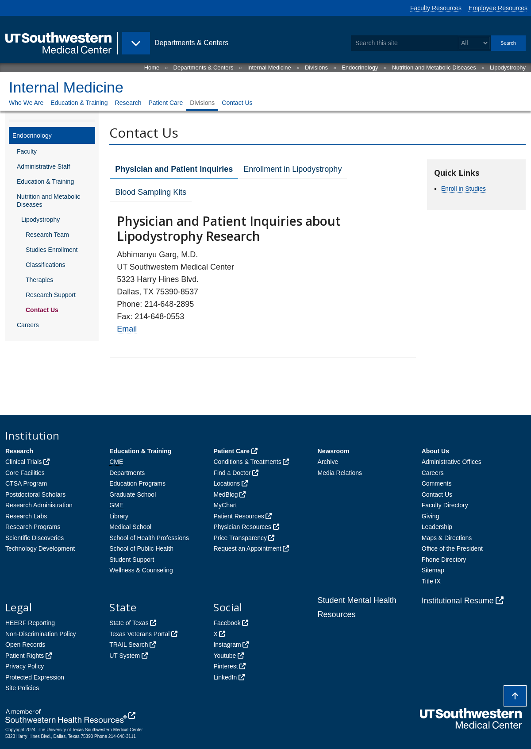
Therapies (39, 279)
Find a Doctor (231, 472)
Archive (328, 461)
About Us (435, 451)
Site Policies (22, 687)
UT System (124, 655)
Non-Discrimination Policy (40, 633)
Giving (430, 516)
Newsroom (334, 451)
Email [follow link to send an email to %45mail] (127, 328)
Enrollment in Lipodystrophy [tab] (292, 169)
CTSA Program (26, 483)
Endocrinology (360, 67)
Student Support (131, 559)
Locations (226, 483)
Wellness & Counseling (141, 570)
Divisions (316, 67)
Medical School (130, 526)
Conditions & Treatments (247, 461)
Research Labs (26, 516)
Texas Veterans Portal (139, 633)
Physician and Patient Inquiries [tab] (174, 169)
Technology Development (40, 548)
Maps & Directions (447, 537)
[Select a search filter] (474, 43)
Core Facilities (25, 472)
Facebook (226, 622)
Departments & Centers (203, 67)
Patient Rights (24, 655)
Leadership (437, 526)
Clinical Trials (23, 461)
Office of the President (452, 548)
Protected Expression (34, 677)
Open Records (25, 644)
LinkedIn (225, 677)
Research (128, 102)
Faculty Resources (436, 8)
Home (152, 67)
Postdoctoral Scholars (35, 494)
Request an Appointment (247, 548)
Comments (437, 483)
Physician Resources (242, 526)
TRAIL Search (128, 644)
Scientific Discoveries (34, 537)
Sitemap (433, 570)
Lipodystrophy (508, 67)
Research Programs (33, 526)
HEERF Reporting (30, 622)
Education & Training (79, 102)
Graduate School (132, 494)
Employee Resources (498, 8)
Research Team (47, 234)
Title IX (431, 581)
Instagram (227, 644)
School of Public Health (141, 548)
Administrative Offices (451, 461)
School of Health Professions (149, 537)
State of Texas (128, 622)
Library (118, 516)
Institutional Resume (458, 600)
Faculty (27, 151)
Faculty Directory (445, 505)
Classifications (45, 264)
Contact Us (237, 102)
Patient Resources (238, 516)
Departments (127, 472)
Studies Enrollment (52, 249)
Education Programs (137, 483)
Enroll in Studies (463, 188)
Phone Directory (444, 559)
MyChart (225, 505)
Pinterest (225, 666)
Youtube (224, 655)
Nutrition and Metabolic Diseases (434, 67)
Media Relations (340, 472)
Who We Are (26, 102)
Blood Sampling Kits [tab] (150, 192)
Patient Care (165, 102)
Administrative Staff (43, 166)
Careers (28, 324)
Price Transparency (240, 537)
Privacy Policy (24, 666)
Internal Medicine (269, 67)
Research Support (51, 294)
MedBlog (225, 494)
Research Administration (39, 505)
